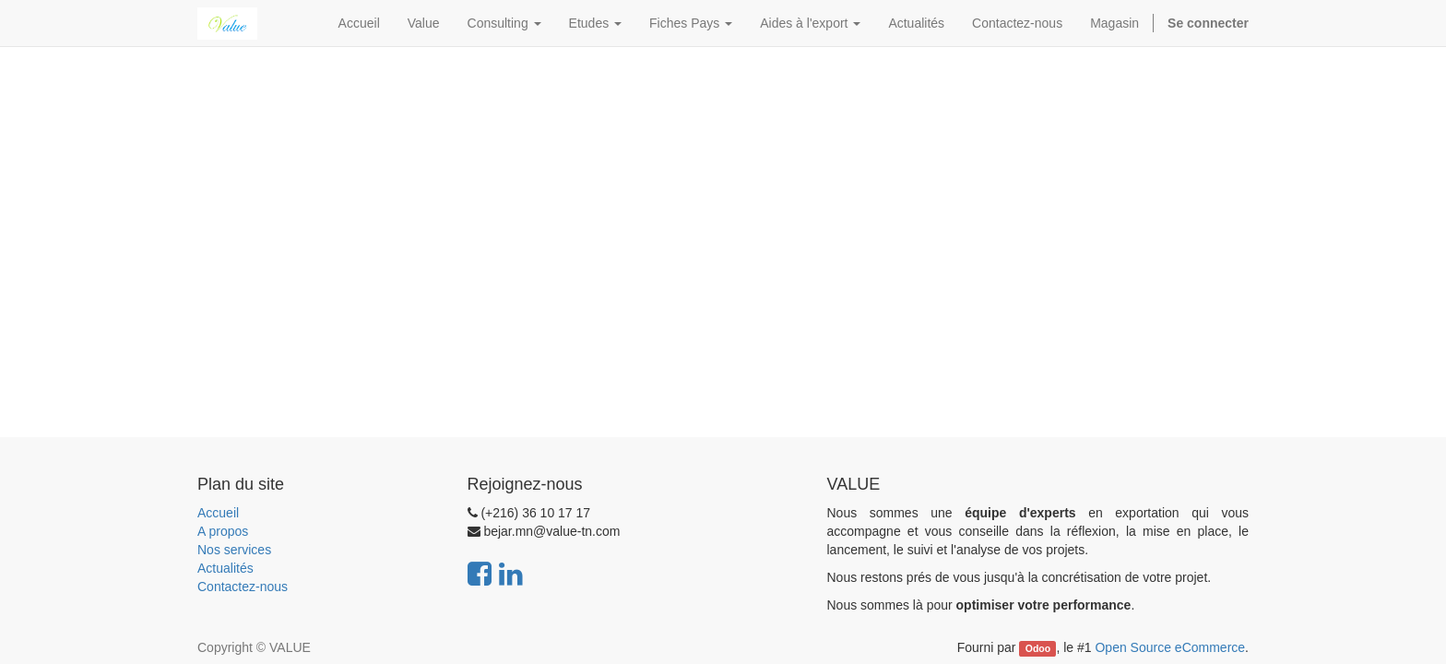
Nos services (234, 549)
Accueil (218, 512)
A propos (222, 531)
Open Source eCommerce (1170, 647)
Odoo (1037, 648)
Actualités (225, 568)
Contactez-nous (242, 586)
